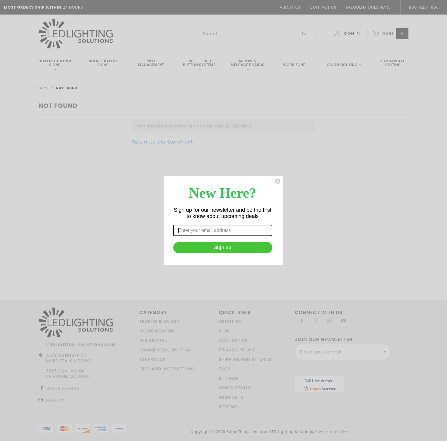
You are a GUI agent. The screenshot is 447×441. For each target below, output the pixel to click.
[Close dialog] (278, 181)
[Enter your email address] (222, 230)
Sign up (222, 247)
